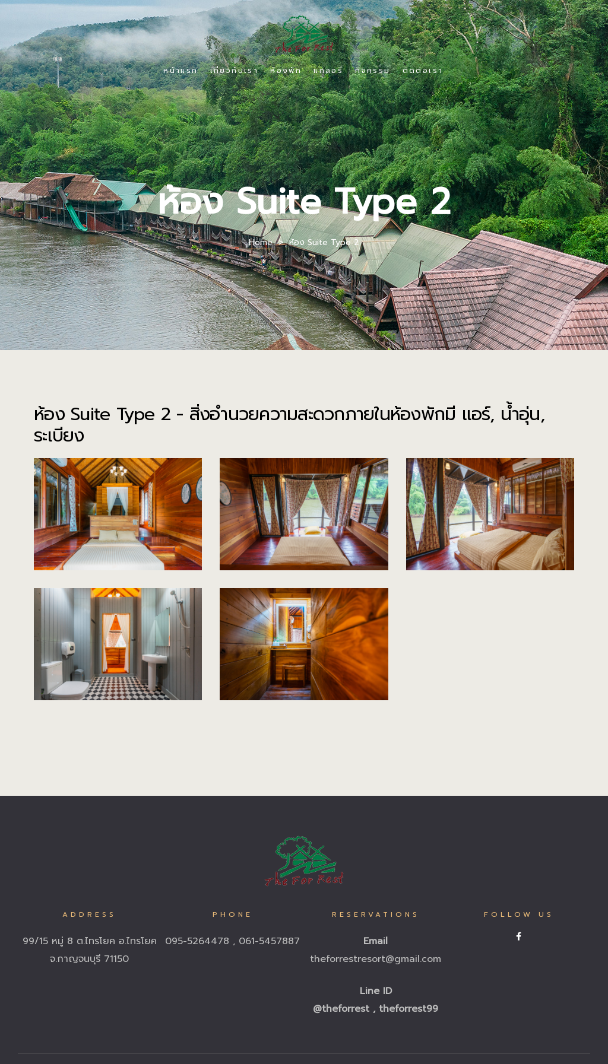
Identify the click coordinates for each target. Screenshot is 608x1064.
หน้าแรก (180, 70)
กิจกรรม (372, 70)
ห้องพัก (286, 70)
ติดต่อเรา (423, 70)
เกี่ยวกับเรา (234, 70)
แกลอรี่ (328, 70)
